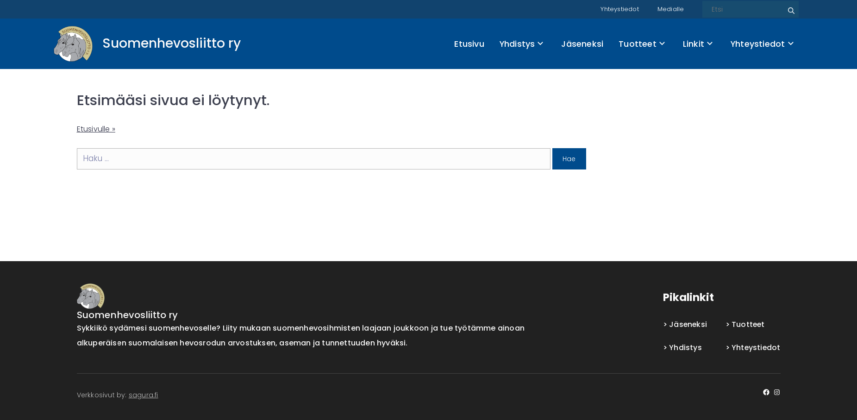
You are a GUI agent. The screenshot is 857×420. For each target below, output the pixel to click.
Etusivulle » (98, 128)
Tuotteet (641, 44)
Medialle (670, 8)
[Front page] (147, 44)
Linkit (698, 44)
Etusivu (469, 44)
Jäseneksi (582, 44)
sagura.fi (143, 395)
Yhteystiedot (616, 8)
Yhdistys (521, 44)
